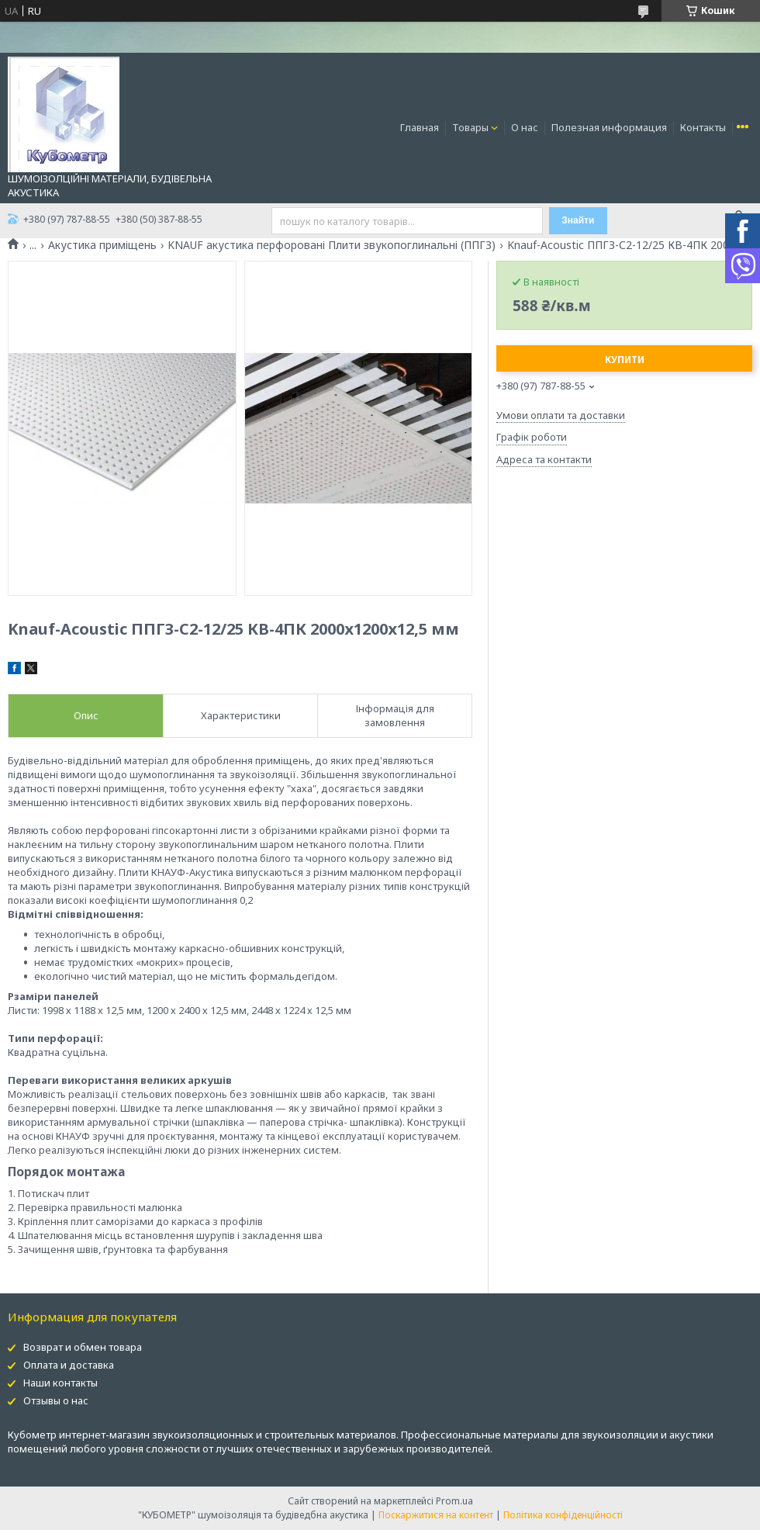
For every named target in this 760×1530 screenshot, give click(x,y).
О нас (524, 127)
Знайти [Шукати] (577, 220)
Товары (470, 127)
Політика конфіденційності (563, 1514)
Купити (624, 359)
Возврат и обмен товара (82, 1347)
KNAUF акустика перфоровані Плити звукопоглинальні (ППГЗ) (332, 245)
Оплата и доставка (68, 1365)
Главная (419, 127)
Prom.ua (454, 1501)
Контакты (703, 127)
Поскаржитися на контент (435, 1514)
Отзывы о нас (55, 1400)
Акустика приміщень (102, 245)
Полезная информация (609, 127)
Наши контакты (60, 1383)
